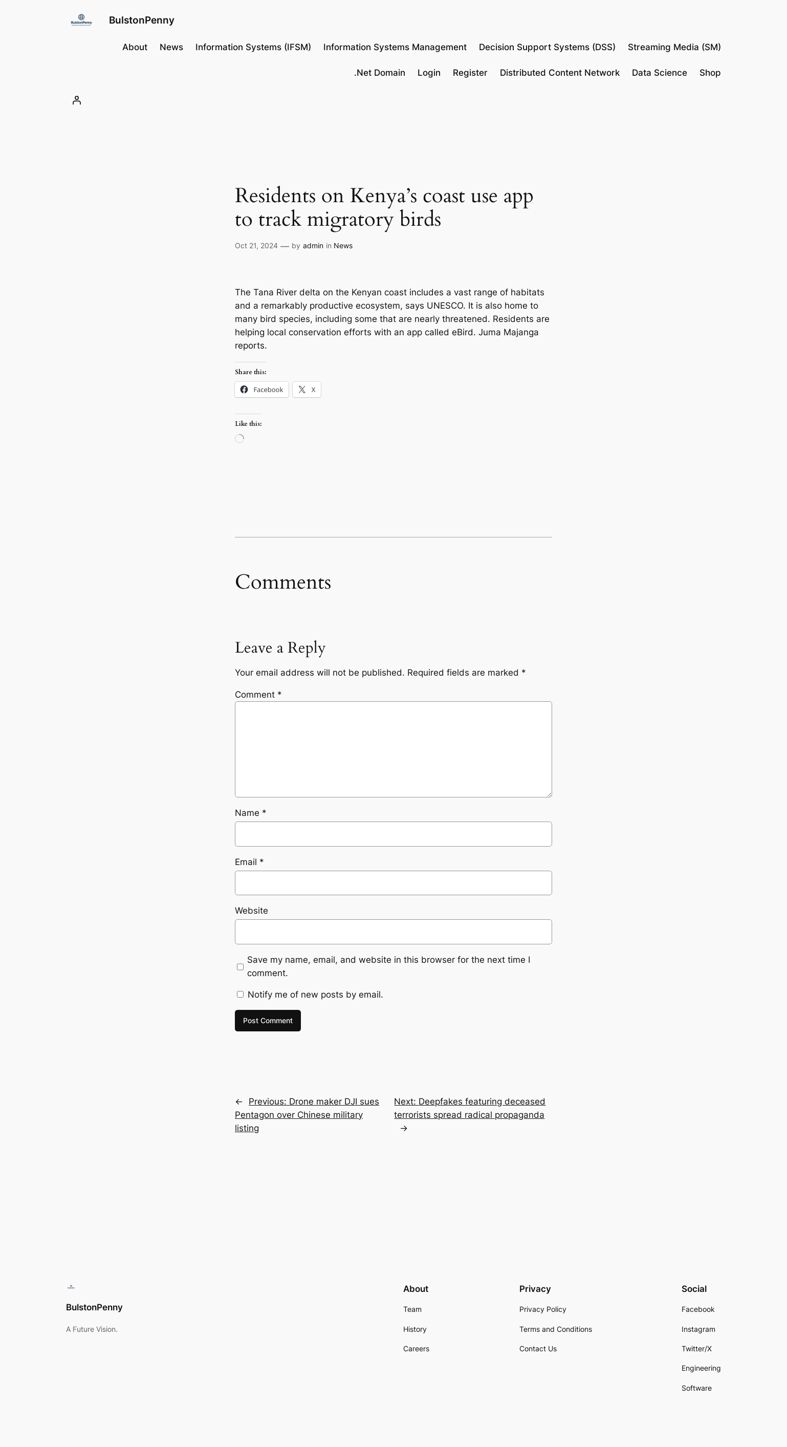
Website (251, 910)
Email (249, 862)
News (343, 245)
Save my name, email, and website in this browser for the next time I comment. (388, 966)
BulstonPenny (141, 20)
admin (313, 245)
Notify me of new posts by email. (315, 994)
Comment (258, 694)
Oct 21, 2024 (256, 245)
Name (251, 813)
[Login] (77, 100)
